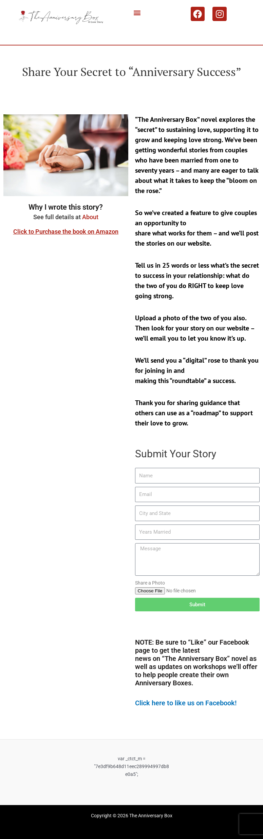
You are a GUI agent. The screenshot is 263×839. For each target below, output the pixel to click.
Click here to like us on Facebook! (186, 703)
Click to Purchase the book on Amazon (65, 231)
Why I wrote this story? (66, 207)
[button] (137, 12)
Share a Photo (150, 583)
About (90, 217)
